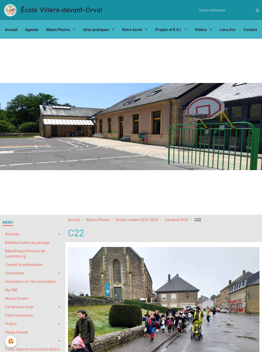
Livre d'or (228, 30)
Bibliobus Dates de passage (27, 243)
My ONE (11, 290)
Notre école (132, 30)
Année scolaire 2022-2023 (137, 220)
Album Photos (58, 30)
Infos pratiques (96, 30)
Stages (11, 341)
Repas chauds (16, 332)
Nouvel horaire (16, 298)
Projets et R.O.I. (168, 30)
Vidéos (201, 30)
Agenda (31, 30)
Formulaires (14, 273)
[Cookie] (11, 341)
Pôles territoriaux (19, 315)
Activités (12, 234)
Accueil (11, 30)
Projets (11, 324)
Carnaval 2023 (176, 220)
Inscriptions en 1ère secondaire (30, 281)
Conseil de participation (24, 265)
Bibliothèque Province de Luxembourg (25, 253)
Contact (250, 30)
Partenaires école (19, 307)
